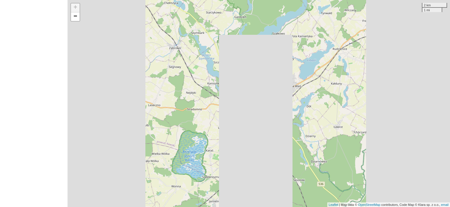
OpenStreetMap (369, 204)
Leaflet (333, 204)
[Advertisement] (34, 103)
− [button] (75, 16)
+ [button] (75, 7)
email (445, 204)
